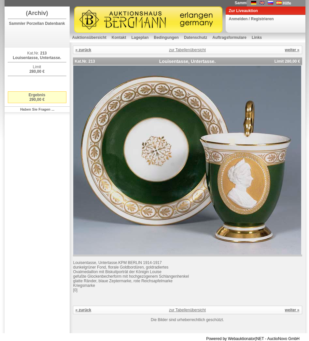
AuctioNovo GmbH (283, 338)
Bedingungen (166, 37)
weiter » (292, 50)
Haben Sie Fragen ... (37, 109)
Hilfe (287, 3)
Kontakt (119, 37)
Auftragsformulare (229, 37)
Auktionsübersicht (89, 37)
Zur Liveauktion (243, 10)
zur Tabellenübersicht (187, 50)
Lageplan (140, 37)
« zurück (83, 50)
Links (257, 37)
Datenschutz (195, 37)
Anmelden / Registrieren (251, 19)
